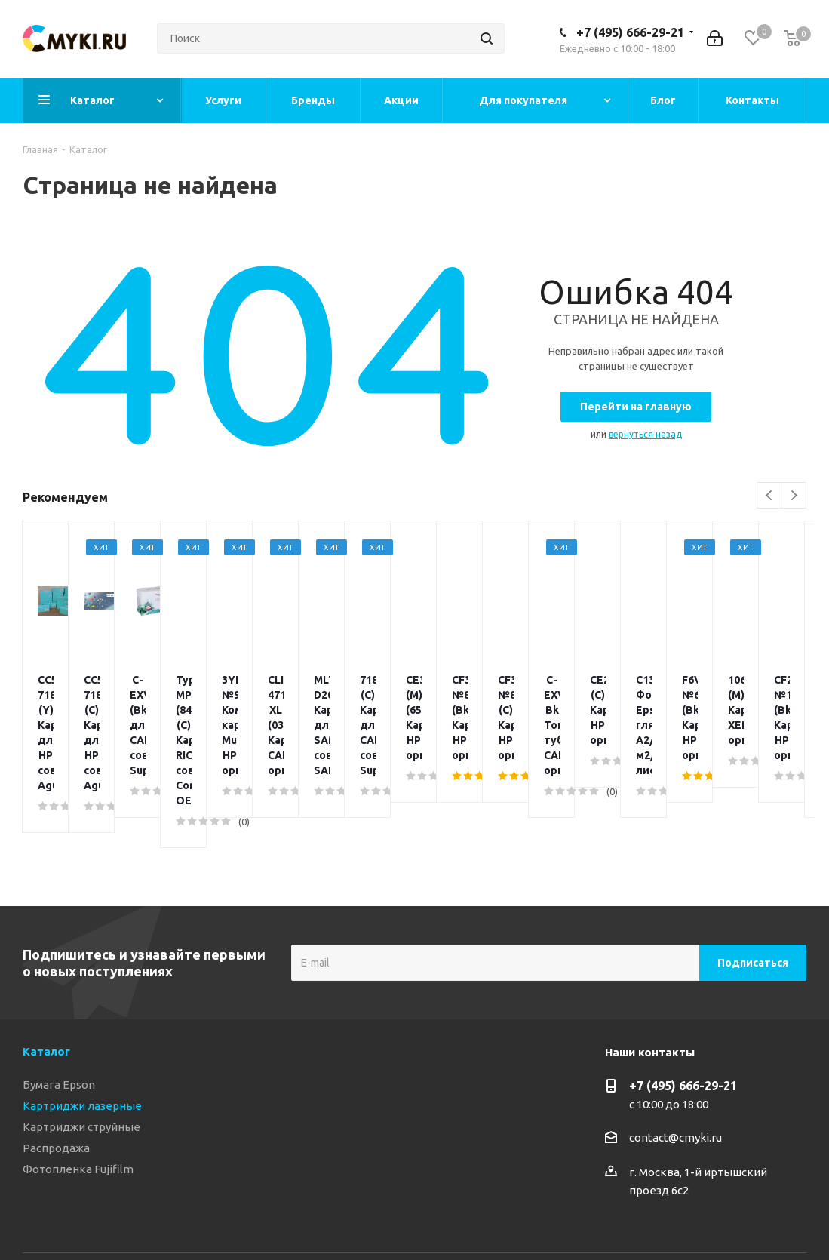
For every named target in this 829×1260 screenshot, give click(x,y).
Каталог (46, 960)
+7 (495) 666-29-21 (630, 32)
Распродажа (56, 1057)
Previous (769, 496)
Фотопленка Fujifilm (78, 1078)
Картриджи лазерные (82, 1015)
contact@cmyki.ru (675, 1046)
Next (793, 496)
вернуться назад (645, 434)
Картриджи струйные (81, 1036)
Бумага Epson (59, 994)
